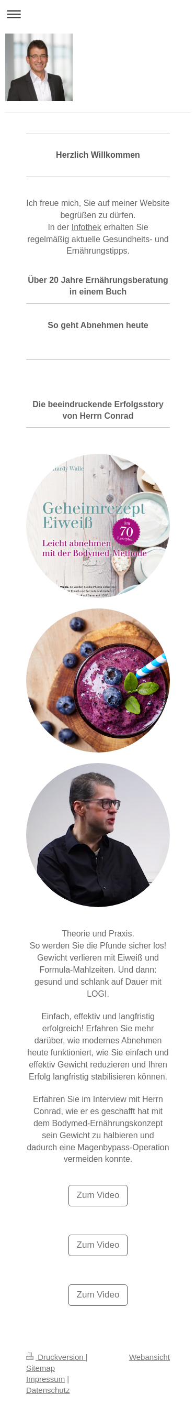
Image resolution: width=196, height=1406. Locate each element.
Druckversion (56, 1357)
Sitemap (40, 1368)
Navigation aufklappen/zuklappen (98, 14)
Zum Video (98, 1195)
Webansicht (149, 1357)
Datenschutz (48, 1390)
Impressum (45, 1379)
